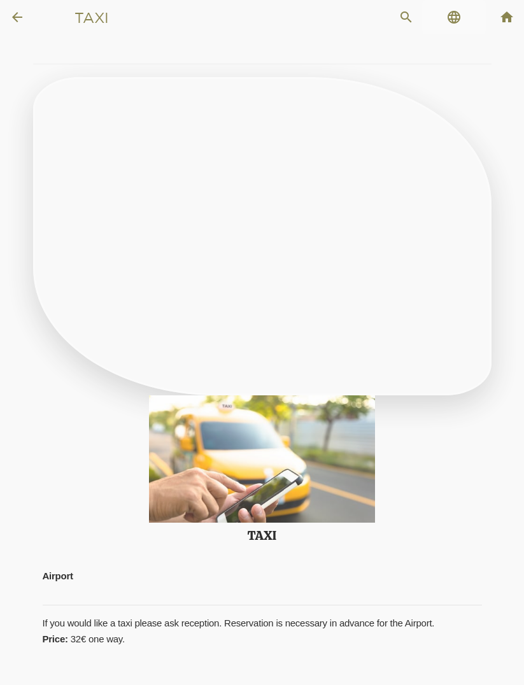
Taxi (91, 18)
